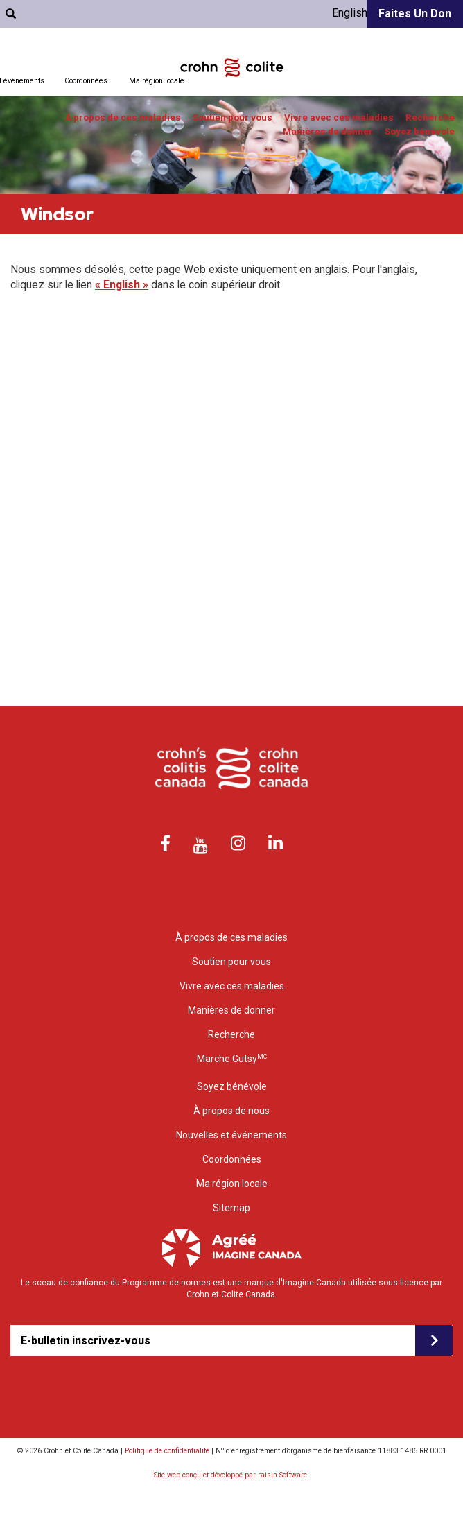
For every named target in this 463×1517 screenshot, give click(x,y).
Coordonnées (85, 80)
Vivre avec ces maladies (339, 117)
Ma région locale (156, 80)
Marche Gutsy (232, 1058)
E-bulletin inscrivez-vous (85, 1340)
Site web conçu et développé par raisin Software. (231, 1475)
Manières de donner (328, 131)
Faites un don (414, 13)
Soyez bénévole (420, 131)
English (349, 12)
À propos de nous (231, 1110)
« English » (121, 284)
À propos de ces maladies (123, 117)
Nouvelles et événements (231, 1135)
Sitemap (231, 1207)
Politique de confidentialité (167, 1450)
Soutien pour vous (232, 117)
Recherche (430, 117)
